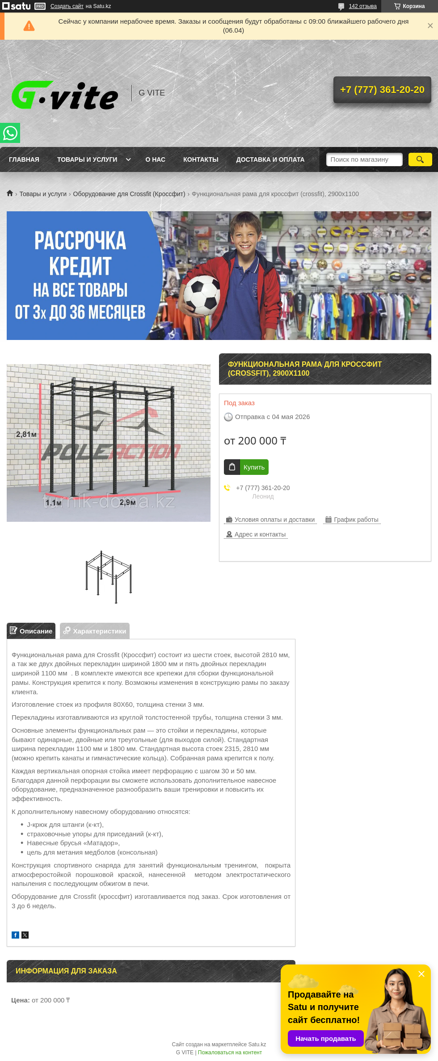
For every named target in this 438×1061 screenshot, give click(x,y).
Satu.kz (257, 1044)
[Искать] (420, 159)
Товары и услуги (87, 159)
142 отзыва (363, 6)
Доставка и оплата (270, 159)
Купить (254, 467)
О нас (155, 159)
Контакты (200, 159)
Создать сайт (67, 6)
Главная (24, 159)
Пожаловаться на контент (230, 1052)
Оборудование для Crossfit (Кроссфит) (129, 193)
